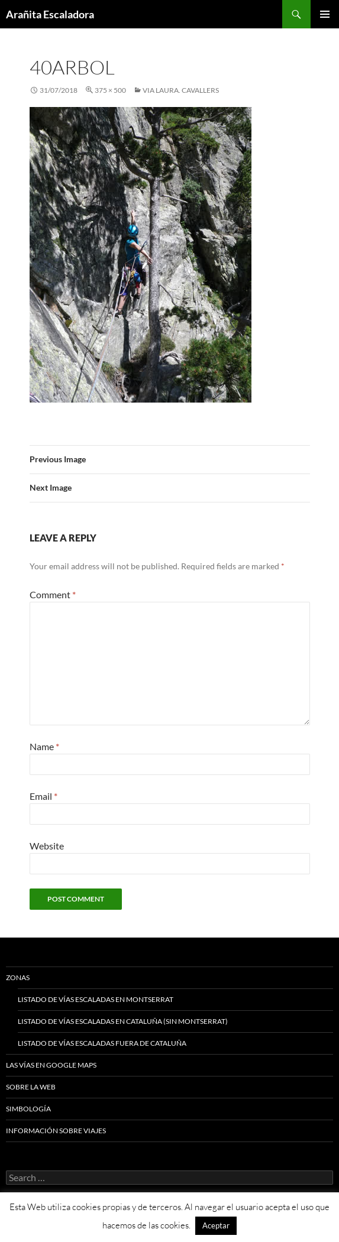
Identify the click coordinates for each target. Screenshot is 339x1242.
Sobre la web (31, 1086)
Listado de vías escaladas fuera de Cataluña (102, 1043)
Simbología (28, 1108)
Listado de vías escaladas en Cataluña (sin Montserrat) (123, 1021)
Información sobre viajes (56, 1130)
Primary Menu (325, 14)
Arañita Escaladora (50, 14)
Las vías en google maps (51, 1065)
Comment (53, 594)
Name (44, 746)
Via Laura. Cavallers (181, 90)
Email (43, 796)
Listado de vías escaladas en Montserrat (95, 999)
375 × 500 (110, 90)
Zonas (18, 977)
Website (47, 845)
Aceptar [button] (216, 1225)
